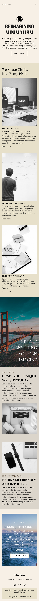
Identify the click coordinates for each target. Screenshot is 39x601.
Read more (6, 146)
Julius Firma (6, 4)
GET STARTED (19, 53)
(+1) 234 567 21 (19, 550)
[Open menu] (35, 4)
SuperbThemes (19, 592)
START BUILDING (19, 556)
